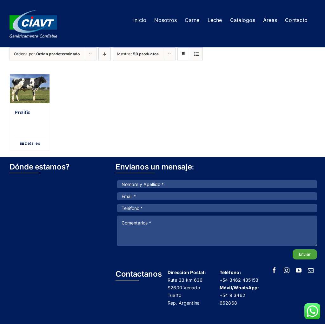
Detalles (32, 143)
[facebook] (274, 270)
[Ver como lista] (196, 54)
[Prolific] (30, 88)
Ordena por (47, 54)
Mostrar (138, 54)
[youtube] (299, 270)
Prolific (22, 112)
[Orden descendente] (104, 53)
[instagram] (286, 270)
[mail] (311, 270)
